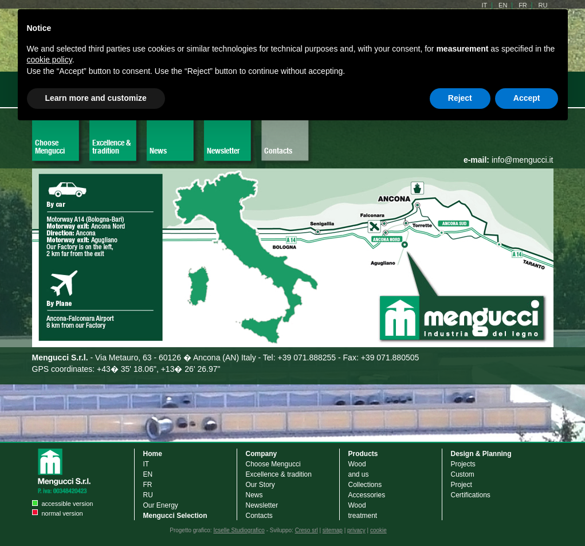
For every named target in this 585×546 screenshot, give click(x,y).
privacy (356, 530)
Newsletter (223, 150)
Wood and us (358, 469)
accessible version (67, 503)
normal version (62, 513)
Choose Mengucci (50, 146)
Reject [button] (460, 98)
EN (148, 474)
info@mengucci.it (508, 159)
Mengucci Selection (175, 516)
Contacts (278, 150)
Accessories (367, 495)
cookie (378, 530)
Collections (365, 485)
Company (261, 454)
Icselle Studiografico (239, 530)
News (158, 150)
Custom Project (462, 479)
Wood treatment (363, 510)
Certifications (470, 495)
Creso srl (306, 530)
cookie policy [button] (49, 59)
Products (363, 454)
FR (147, 485)
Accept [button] (526, 98)
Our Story (260, 485)
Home (152, 454)
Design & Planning (481, 454)
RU (148, 495)
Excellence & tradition (111, 146)
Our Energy (160, 505)
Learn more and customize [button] (96, 98)
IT (146, 464)
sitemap (333, 530)
